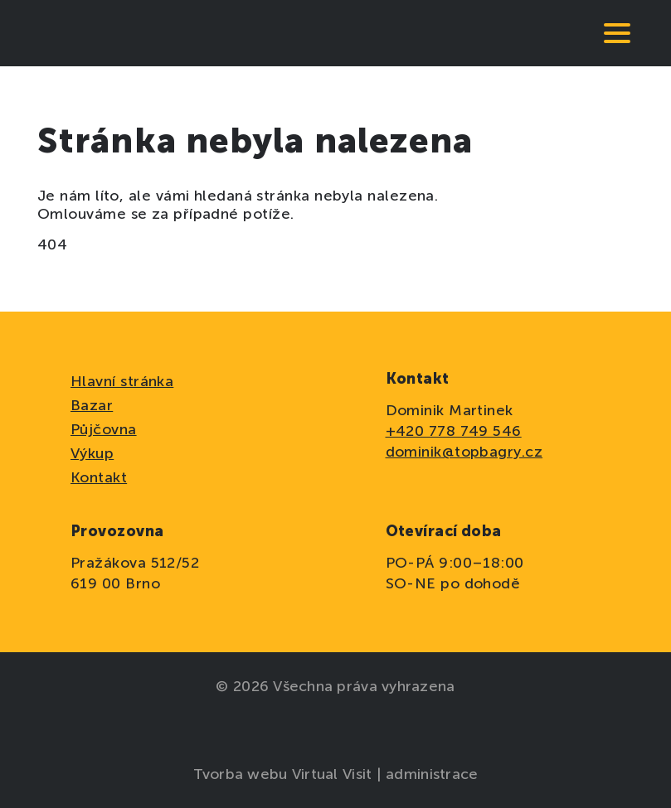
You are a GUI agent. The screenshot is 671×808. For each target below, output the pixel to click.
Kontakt (99, 477)
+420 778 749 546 (454, 431)
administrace (432, 774)
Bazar (92, 405)
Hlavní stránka (122, 381)
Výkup (92, 453)
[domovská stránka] (87, 33)
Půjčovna (104, 429)
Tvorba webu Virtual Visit (285, 774)
